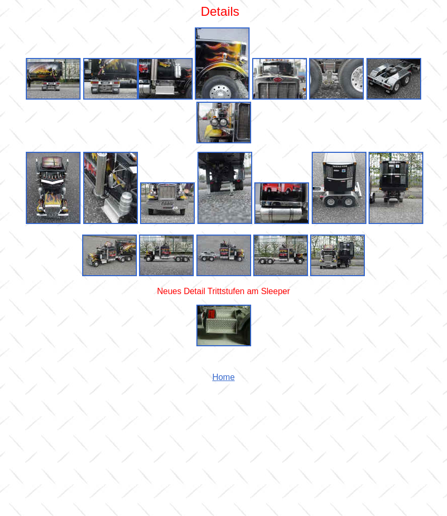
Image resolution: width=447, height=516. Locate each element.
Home (223, 377)
